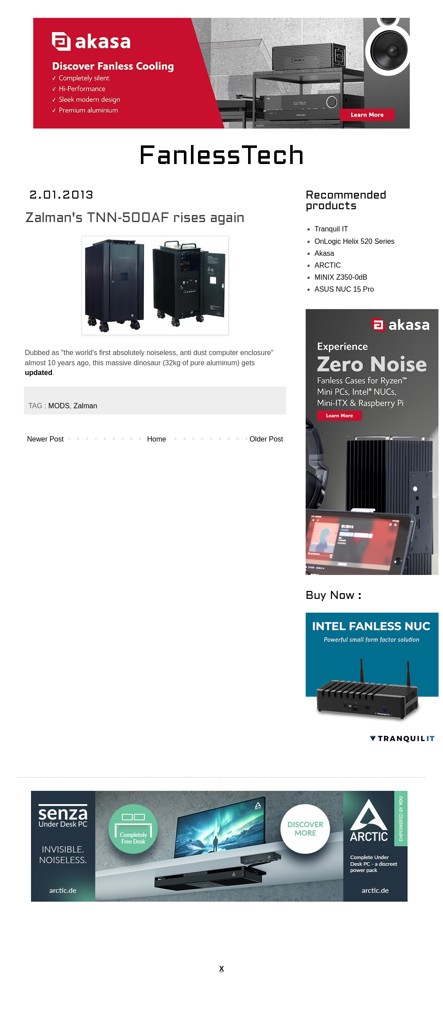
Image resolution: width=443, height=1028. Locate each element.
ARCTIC (328, 265)
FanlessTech (222, 157)
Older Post (266, 439)
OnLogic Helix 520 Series (355, 241)
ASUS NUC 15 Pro (344, 289)
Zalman (85, 406)
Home (156, 439)
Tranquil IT (331, 229)
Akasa (324, 253)
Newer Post (45, 439)
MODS (59, 406)
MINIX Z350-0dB (341, 277)
